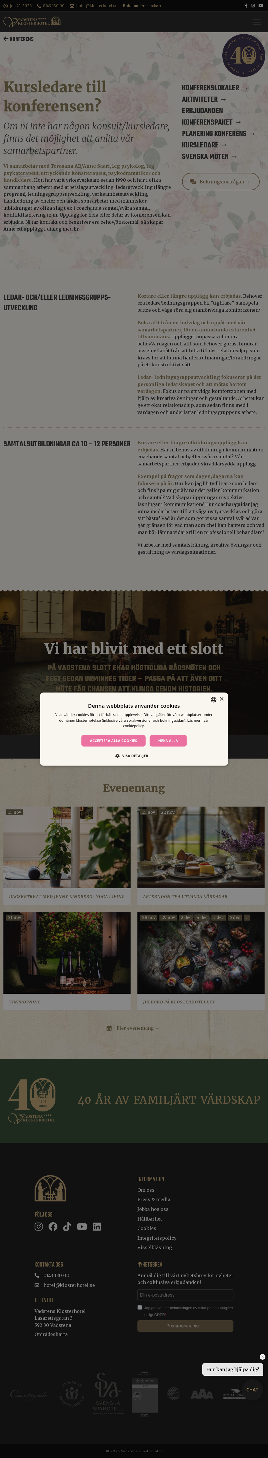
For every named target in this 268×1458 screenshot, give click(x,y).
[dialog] (134, 728)
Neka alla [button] (168, 740)
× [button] (221, 699)
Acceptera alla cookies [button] (113, 740)
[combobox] (213, 699)
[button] (134, 756)
